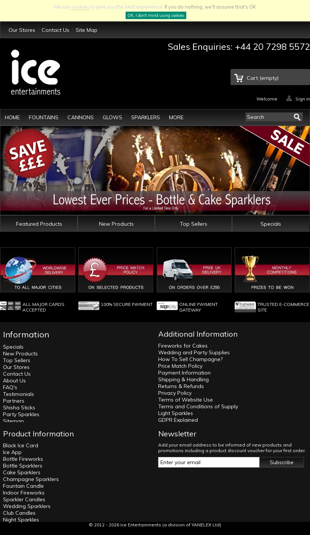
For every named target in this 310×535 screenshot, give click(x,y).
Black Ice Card (20, 445)
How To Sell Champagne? (190, 359)
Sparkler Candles (24, 499)
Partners (13, 400)
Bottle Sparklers (22, 465)
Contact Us (55, 30)
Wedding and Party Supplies (194, 352)
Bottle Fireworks (23, 459)
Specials (271, 223)
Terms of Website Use (185, 399)
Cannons (80, 117)
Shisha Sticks (19, 407)
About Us (14, 380)
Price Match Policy (180, 366)
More (176, 117)
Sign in (302, 98)
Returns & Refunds (181, 386)
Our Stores (22, 30)
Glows (112, 117)
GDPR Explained (178, 420)
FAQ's (10, 387)
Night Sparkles (21, 519)
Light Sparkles (175, 413)
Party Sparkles (21, 414)
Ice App (12, 452)
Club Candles (19, 513)
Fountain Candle (23, 486)
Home (12, 117)
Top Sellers (193, 223)
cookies (80, 7)
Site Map (86, 30)
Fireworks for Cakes (183, 345)
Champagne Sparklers (31, 479)
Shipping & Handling (183, 379)
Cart (263, 78)
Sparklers (145, 117)
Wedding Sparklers (27, 506)
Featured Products (39, 223)
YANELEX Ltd (206, 525)
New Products (116, 223)
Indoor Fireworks (24, 492)
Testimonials (18, 394)
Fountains (43, 117)
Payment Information (184, 372)
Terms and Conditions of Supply (198, 406)
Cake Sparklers (21, 472)
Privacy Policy (175, 393)
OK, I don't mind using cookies (155, 15)
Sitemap (13, 421)
